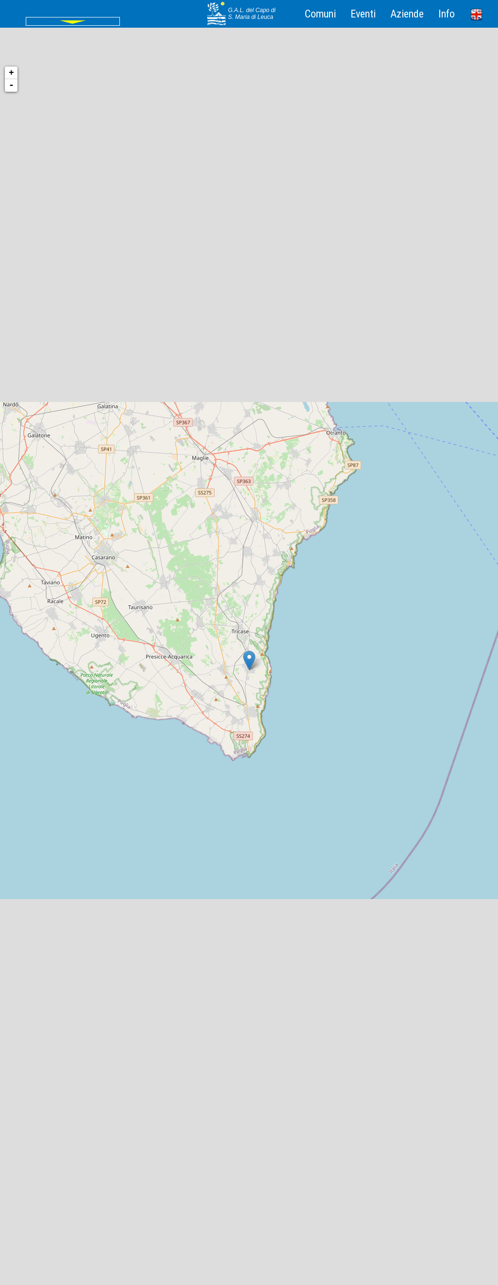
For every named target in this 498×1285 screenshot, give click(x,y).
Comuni (320, 14)
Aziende (407, 14)
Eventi (363, 14)
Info (446, 14)
